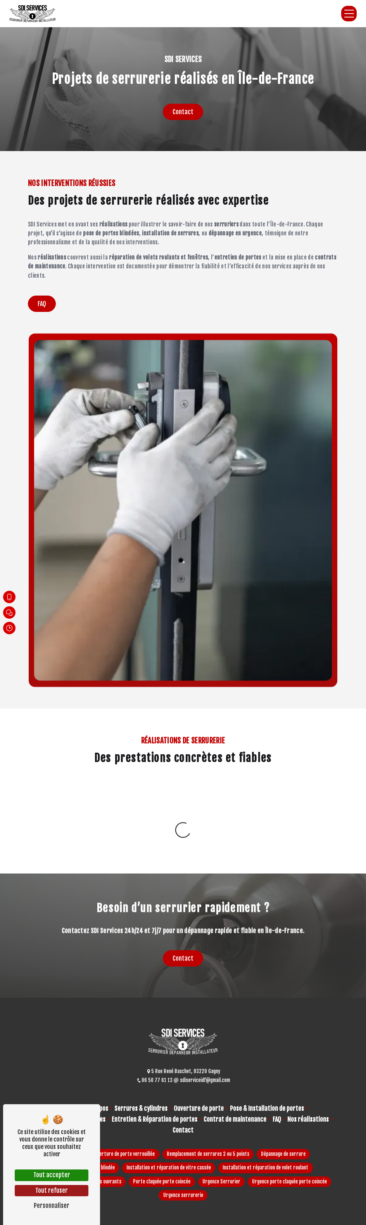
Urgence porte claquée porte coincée (289, 1181)
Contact (183, 112)
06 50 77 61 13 (155, 1080)
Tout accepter (51, 1175)
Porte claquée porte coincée (161, 1181)
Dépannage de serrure (283, 1154)
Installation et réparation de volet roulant (265, 1167)
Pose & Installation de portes (267, 1108)
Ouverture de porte (199, 1108)
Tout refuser (51, 1190)
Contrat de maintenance (235, 1119)
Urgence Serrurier (221, 1181)
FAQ (42, 304)
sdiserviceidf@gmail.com (202, 1080)
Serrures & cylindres (140, 1108)
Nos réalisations (308, 1119)
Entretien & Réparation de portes (154, 1119)
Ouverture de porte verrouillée (123, 1154)
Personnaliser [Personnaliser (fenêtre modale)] (51, 1205)
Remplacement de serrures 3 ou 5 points (208, 1154)
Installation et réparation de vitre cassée (168, 1167)
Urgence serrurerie (183, 1195)
